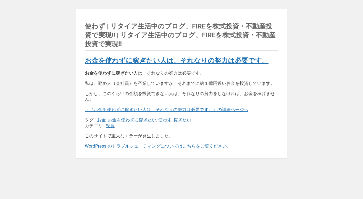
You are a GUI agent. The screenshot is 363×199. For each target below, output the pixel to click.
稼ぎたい (182, 119)
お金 (101, 119)
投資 (110, 125)
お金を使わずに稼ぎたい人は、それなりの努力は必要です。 (177, 60)
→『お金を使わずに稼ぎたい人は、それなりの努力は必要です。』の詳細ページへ (166, 109)
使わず (165, 119)
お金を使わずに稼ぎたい (132, 119)
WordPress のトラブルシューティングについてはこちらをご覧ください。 (158, 146)
